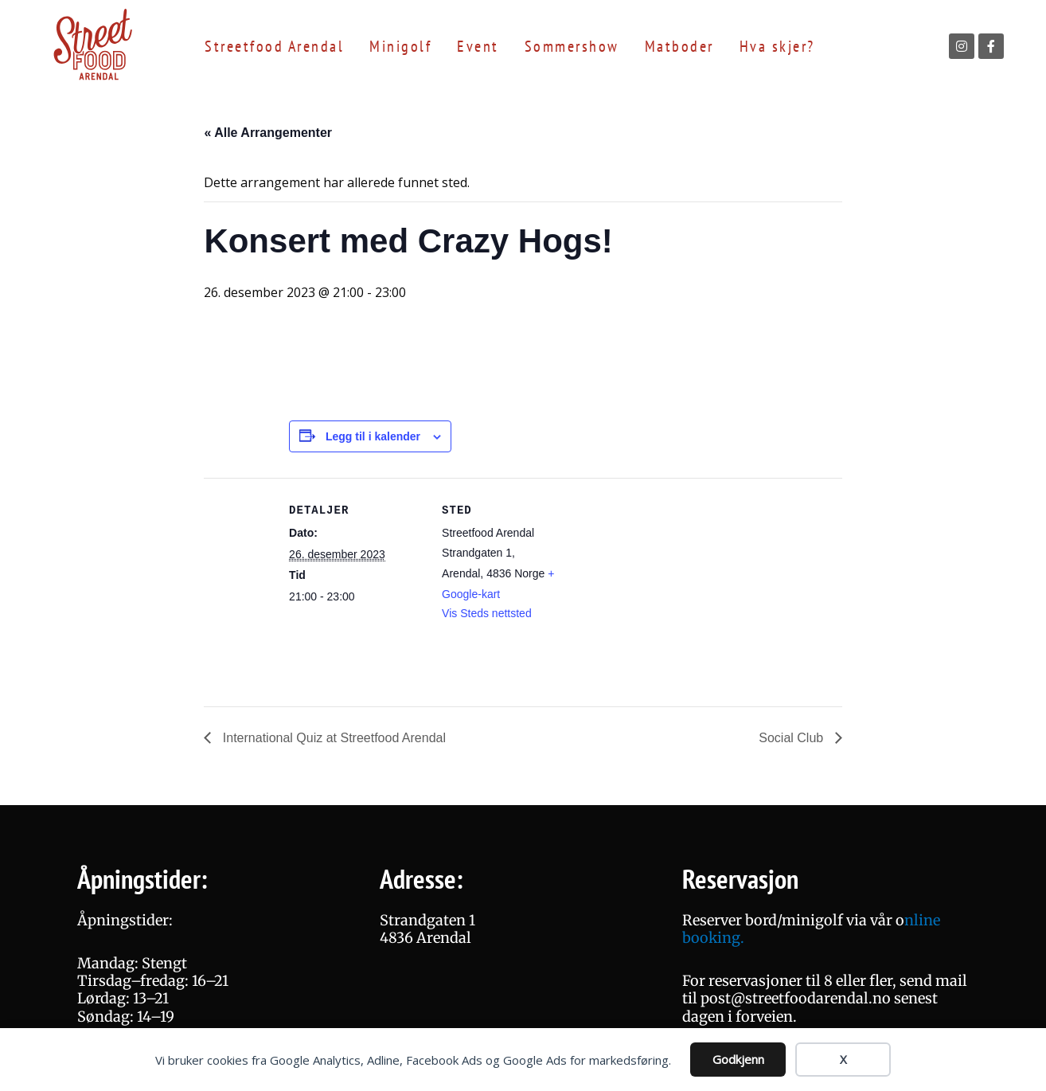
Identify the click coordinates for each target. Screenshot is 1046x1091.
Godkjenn (738, 1059)
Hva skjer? (777, 46)
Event (478, 46)
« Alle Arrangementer (268, 132)
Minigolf (400, 46)
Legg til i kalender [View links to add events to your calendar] (373, 436)
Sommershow (572, 46)
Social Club (792, 738)
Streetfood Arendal (274, 46)
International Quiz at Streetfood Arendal (332, 738)
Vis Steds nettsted (487, 613)
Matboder (679, 46)
